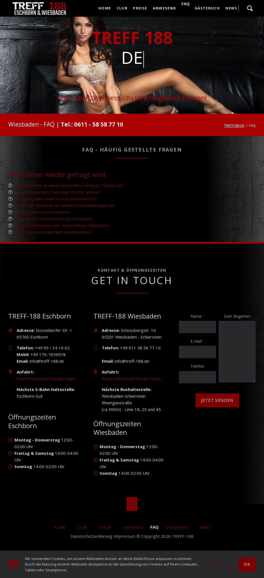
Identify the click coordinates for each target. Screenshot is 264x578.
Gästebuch (176, 527)
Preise (105, 527)
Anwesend (133, 527)
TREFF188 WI (234, 125)
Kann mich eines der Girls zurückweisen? (53, 232)
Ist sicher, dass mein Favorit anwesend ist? (56, 198)
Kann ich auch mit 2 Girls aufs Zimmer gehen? (57, 192)
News (205, 527)
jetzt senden (217, 400)
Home (59, 527)
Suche (249, 8)
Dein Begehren (237, 316)
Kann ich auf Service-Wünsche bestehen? (53, 218)
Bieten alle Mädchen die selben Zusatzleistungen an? (65, 205)
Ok (247, 564)
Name (199, 316)
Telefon (197, 366)
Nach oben (132, 504)
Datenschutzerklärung (91, 536)
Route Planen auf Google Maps (46, 378)
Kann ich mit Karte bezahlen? (42, 212)
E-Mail (199, 341)
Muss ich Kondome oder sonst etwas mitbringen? (62, 225)
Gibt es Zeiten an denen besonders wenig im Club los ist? (69, 185)
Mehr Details (220, 564)
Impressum (124, 536)
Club (82, 527)
